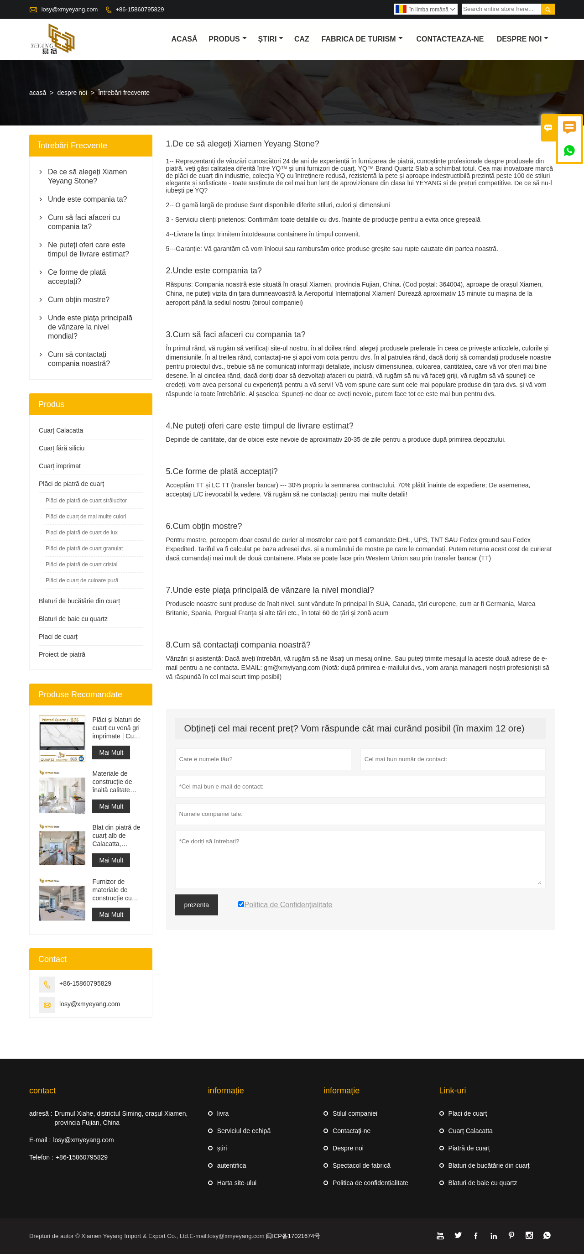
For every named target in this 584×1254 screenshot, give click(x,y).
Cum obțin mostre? (79, 299)
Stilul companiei (355, 1113)
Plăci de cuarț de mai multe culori (86, 516)
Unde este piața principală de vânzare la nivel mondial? (90, 327)
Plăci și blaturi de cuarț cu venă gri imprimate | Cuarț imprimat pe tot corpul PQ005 (116, 728)
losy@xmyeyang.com (70, 9)
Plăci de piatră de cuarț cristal (81, 564)
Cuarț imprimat (60, 466)
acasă (185, 39)
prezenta (196, 905)
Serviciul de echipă (244, 1130)
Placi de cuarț (58, 636)
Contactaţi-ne (351, 1130)
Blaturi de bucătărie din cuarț (79, 601)
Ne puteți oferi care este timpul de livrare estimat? (88, 249)
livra (223, 1113)
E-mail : (40, 1140)
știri (271, 39)
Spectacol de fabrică (362, 1165)
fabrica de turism (362, 39)
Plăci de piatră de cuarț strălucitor (86, 500)
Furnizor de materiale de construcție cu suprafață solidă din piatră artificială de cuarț (117, 890)
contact (42, 1090)
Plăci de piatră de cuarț (71, 483)
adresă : (40, 1113)
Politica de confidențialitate (370, 1182)
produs (227, 39)
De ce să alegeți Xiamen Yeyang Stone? (87, 176)
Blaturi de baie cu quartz (73, 618)
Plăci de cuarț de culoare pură (82, 580)
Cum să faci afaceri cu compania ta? (84, 222)
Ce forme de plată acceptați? (77, 276)
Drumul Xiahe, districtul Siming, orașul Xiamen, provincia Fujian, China (121, 1118)
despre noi (523, 39)
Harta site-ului (236, 1182)
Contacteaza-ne (450, 39)
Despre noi (348, 1148)
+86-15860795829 (139, 9)
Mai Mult (111, 752)
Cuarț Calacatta (61, 430)
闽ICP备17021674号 (293, 1236)
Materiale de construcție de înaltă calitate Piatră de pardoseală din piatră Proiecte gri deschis (117, 782)
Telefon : (41, 1157)
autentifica (231, 1165)
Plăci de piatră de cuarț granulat (84, 548)
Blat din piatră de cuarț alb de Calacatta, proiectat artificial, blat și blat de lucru (117, 836)
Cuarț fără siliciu (61, 448)
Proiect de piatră (62, 654)
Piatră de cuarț (469, 1148)
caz (301, 39)
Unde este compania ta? (87, 199)
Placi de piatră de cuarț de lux (82, 532)
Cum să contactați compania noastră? (79, 358)
